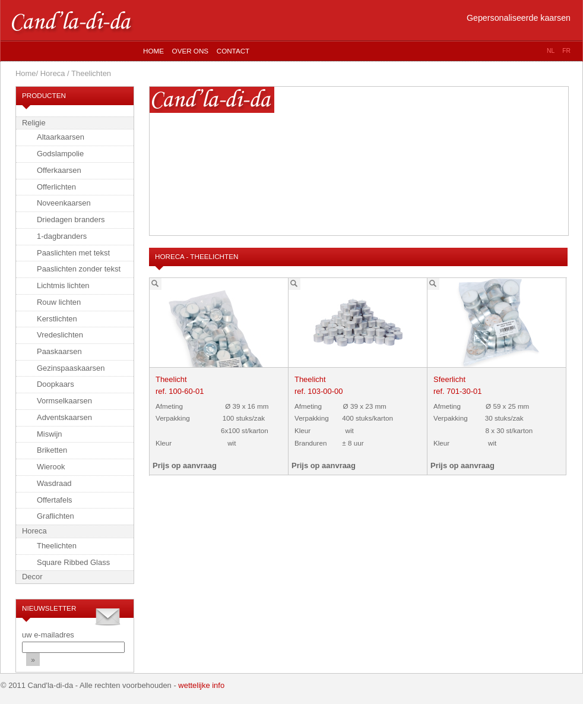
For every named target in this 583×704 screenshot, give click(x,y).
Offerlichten (56, 186)
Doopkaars (55, 384)
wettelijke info (201, 685)
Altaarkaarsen (60, 136)
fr (566, 51)
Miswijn (49, 434)
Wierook (51, 466)
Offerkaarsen (59, 170)
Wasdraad (54, 483)
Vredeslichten (60, 334)
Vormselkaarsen (64, 400)
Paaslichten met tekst (73, 252)
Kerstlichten (57, 318)
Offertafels (54, 499)
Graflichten (55, 516)
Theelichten (57, 545)
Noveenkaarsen (64, 202)
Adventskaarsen (64, 417)
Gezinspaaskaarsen (71, 368)
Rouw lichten (59, 302)
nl (551, 51)
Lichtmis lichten (63, 285)
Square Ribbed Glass (73, 562)
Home (153, 51)
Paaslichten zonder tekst (79, 268)
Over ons (190, 51)
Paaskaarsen (59, 351)
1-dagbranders (62, 236)
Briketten (52, 450)
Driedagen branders (71, 219)
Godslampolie (60, 153)
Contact (233, 51)
